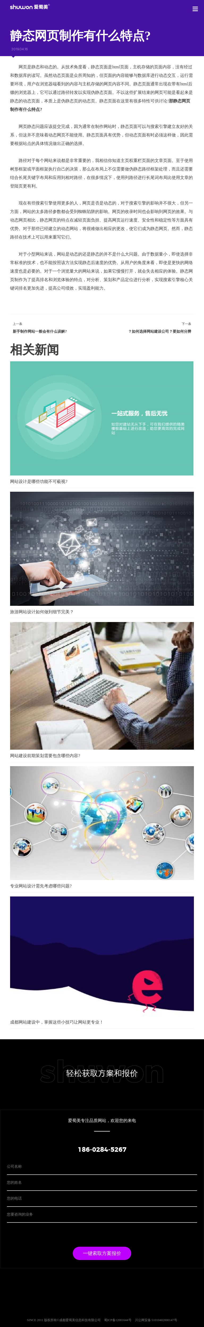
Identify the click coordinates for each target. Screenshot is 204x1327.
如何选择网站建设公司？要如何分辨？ (159, 331)
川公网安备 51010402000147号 (156, 1320)
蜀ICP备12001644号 (118, 1320)
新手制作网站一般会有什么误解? (40, 331)
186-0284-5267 (102, 1150)
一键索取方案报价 (102, 1253)
